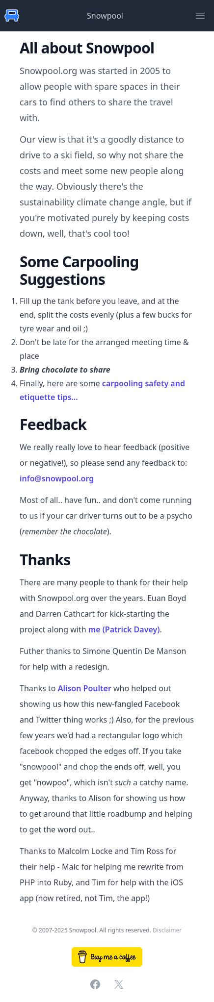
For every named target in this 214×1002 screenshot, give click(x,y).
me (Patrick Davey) (124, 629)
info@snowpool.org (57, 478)
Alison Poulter (84, 688)
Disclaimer (167, 930)
